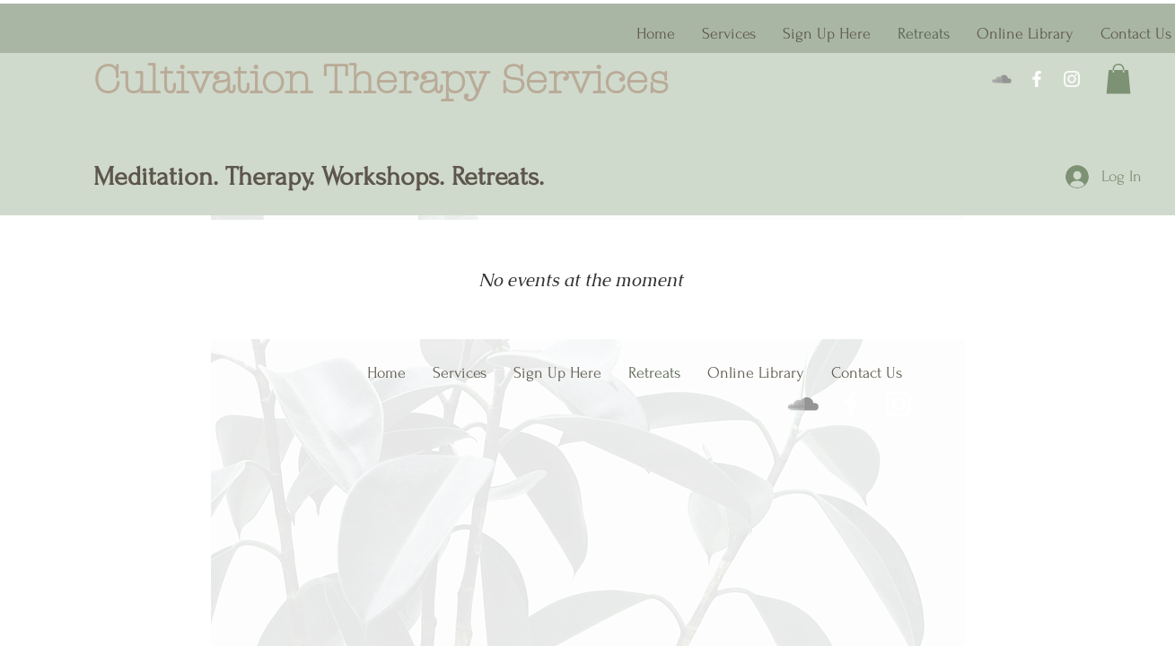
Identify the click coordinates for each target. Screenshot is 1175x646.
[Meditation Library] (1002, 79)
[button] (1118, 78)
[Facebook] (1037, 79)
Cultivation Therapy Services (387, 80)
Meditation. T (165, 176)
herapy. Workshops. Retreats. (394, 176)
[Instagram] (1072, 79)
